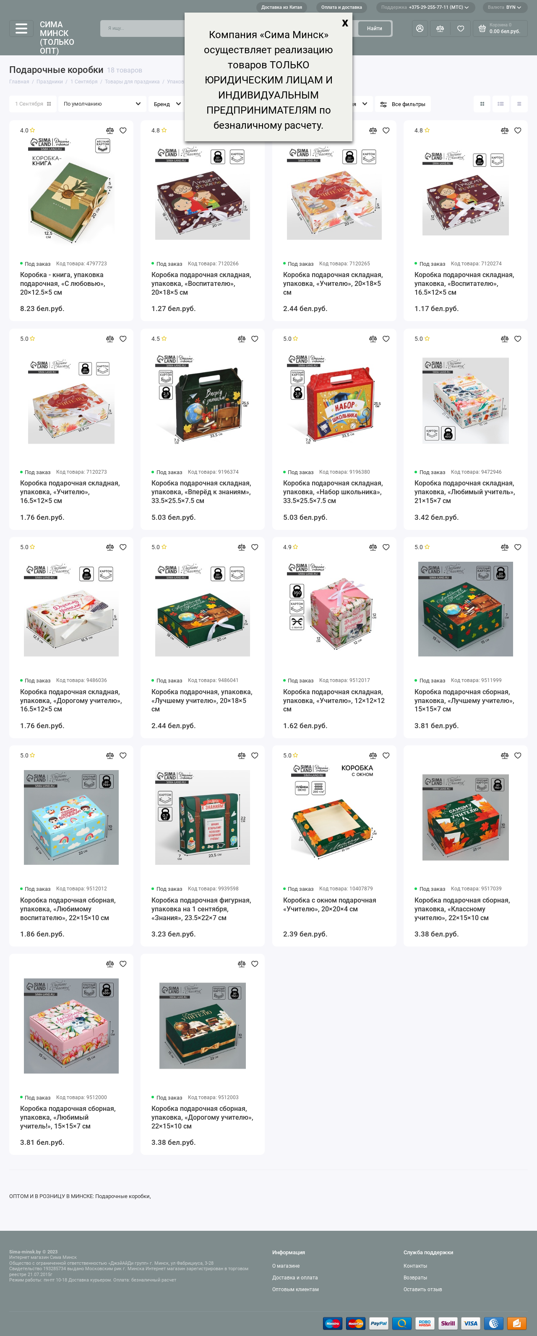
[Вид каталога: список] (501, 104)
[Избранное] (460, 28)
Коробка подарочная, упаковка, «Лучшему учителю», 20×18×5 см (202, 700)
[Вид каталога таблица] (519, 104)
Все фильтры (408, 104)
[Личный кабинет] (420, 28)
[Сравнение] (440, 28)
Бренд (162, 104)
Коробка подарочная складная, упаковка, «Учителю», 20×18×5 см (333, 283)
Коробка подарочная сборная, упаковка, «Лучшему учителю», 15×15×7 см (464, 700)
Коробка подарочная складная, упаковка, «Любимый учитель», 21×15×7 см (464, 492)
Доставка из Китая (281, 7)
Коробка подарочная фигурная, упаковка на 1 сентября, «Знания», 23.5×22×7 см (201, 909)
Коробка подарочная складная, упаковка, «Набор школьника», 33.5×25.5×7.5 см (333, 492)
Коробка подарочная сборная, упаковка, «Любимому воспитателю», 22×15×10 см (68, 909)
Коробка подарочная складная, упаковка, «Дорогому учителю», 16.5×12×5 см (71, 700)
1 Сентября (33, 104)
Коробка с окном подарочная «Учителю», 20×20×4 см (329, 904)
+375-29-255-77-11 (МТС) (425, 7)
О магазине (286, 1266)
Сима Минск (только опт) (57, 37)
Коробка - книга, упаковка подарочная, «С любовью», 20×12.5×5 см (62, 283)
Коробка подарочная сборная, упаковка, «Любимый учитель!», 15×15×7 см (68, 1117)
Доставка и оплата (295, 1278)
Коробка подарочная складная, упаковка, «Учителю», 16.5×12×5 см (70, 492)
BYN (504, 7)
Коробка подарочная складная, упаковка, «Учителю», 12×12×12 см (334, 700)
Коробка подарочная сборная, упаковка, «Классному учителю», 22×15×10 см (462, 909)
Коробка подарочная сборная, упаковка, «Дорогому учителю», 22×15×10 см (202, 1117)
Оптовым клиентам (295, 1289)
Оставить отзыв (423, 1289)
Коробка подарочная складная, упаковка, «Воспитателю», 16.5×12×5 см (464, 283)
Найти (374, 28)
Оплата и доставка (341, 7)
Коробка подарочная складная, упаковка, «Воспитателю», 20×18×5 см (201, 283)
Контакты (415, 1266)
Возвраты (415, 1278)
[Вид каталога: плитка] (482, 104)
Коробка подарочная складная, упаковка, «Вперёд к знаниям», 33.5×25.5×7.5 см (201, 492)
